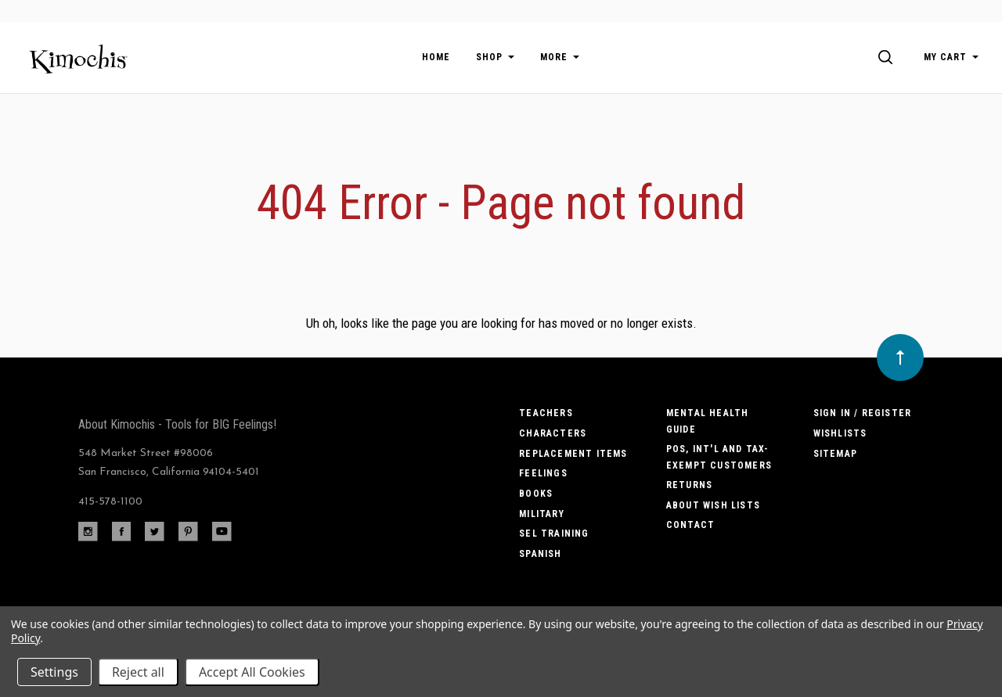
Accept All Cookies (252, 672)
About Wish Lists (713, 505)
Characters (552, 433)
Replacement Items (573, 453)
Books (536, 493)
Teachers (546, 413)
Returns (689, 485)
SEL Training (554, 533)
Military (541, 513)
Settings (54, 672)
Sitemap (835, 453)
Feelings (543, 473)
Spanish (540, 553)
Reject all (138, 672)
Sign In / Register (862, 413)
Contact (690, 524)
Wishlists (840, 433)
